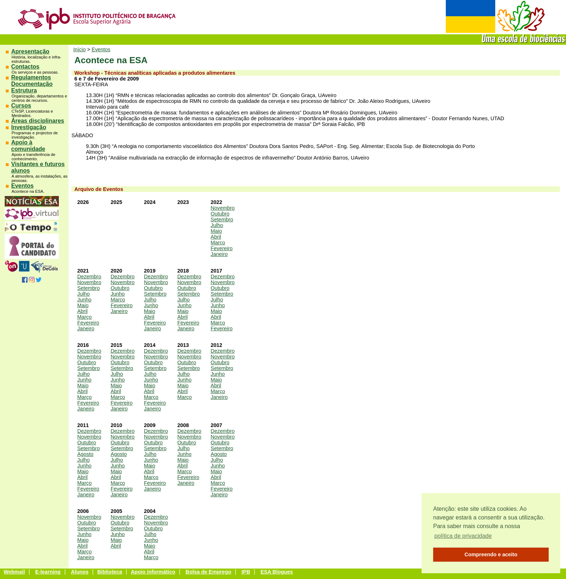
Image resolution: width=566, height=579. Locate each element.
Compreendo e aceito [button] (491, 554)
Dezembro (89, 276)
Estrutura (24, 90)
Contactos (25, 67)
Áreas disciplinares (37, 121)
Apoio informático (153, 572)
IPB (245, 572)
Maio (216, 231)
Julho (217, 225)
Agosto (85, 454)
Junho (84, 299)
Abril (216, 237)
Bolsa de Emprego (208, 572)
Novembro (223, 208)
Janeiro (219, 254)
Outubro (220, 214)
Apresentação (30, 51)
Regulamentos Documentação (32, 80)
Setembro (222, 219)
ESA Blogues (277, 572)
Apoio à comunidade (28, 145)
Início (79, 49)
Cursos (21, 106)
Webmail (14, 572)
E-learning (48, 572)
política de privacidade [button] (463, 536)
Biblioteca (109, 572)
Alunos (80, 572)
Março (218, 242)
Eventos (22, 186)
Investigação (28, 127)
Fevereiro (222, 248)
